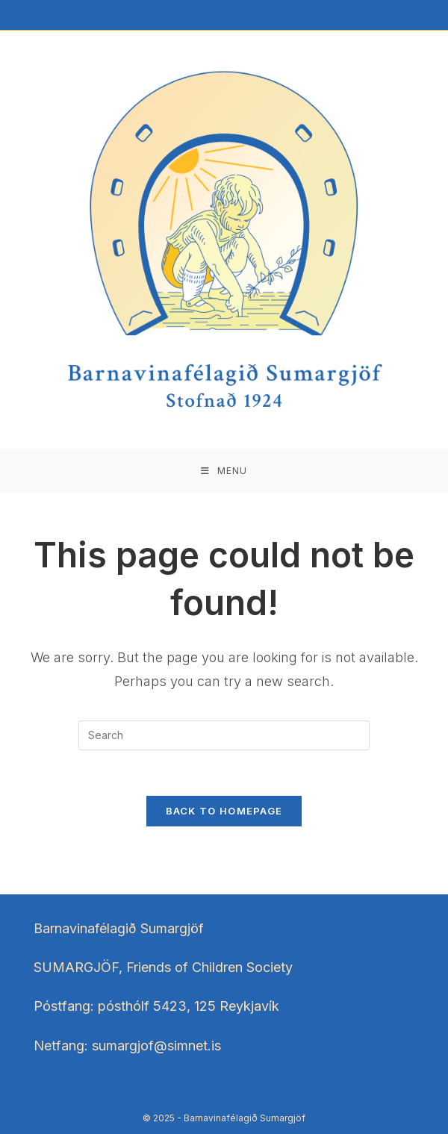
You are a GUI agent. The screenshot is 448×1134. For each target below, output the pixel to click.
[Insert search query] (224, 735)
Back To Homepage (224, 811)
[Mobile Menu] (224, 471)
